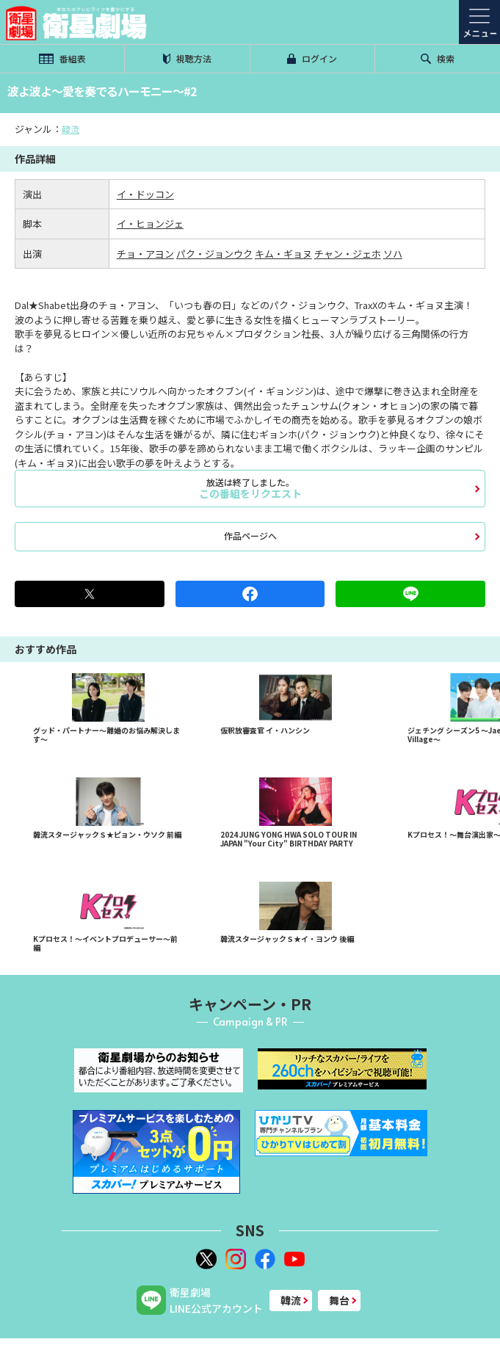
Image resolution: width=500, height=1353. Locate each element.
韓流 (70, 129)
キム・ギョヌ (283, 254)
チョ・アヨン (145, 254)
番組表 (62, 58)
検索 (437, 58)
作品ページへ (250, 535)
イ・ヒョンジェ (150, 224)
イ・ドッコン (145, 194)
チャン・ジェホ (347, 254)
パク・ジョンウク (214, 254)
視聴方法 (187, 58)
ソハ (392, 254)
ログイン (312, 58)
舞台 (339, 1300)
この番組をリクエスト (250, 488)
